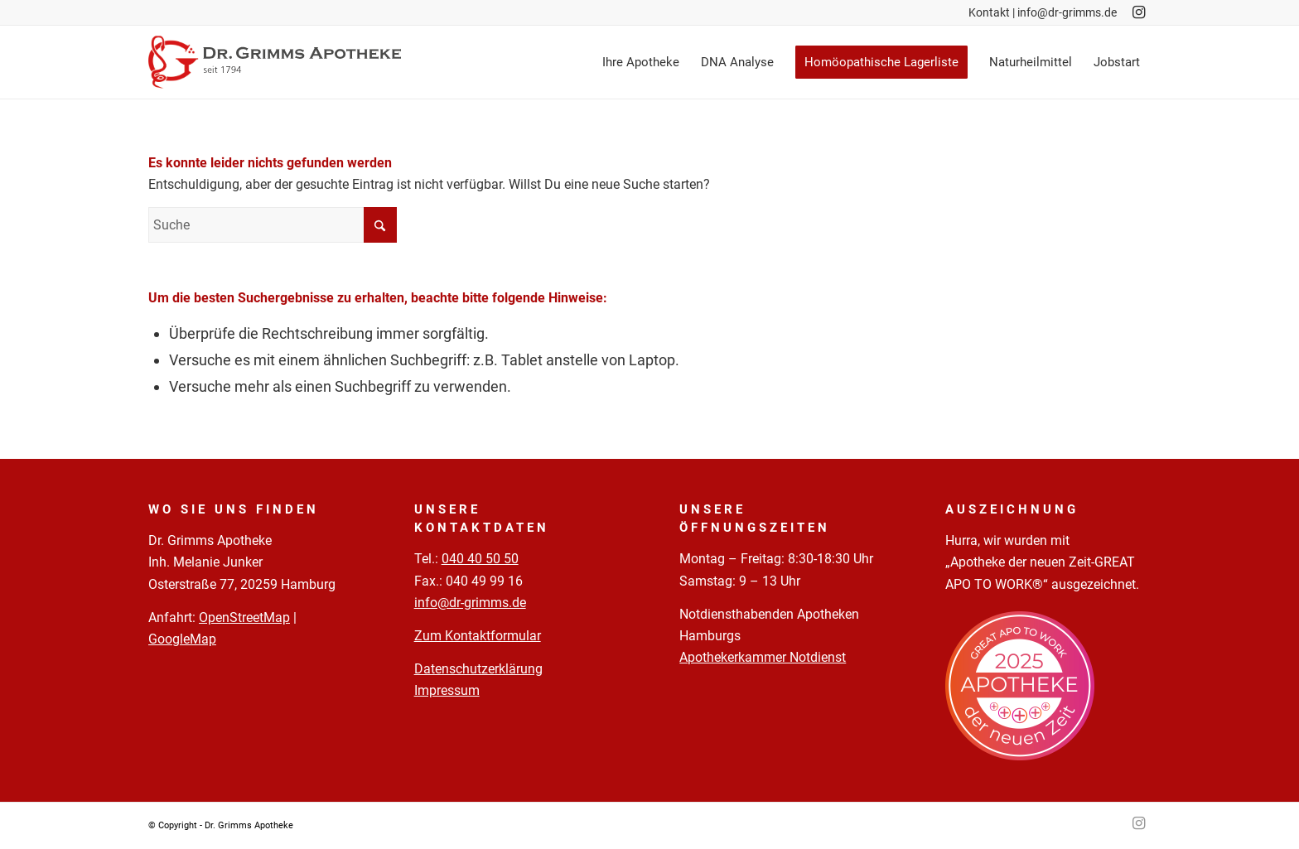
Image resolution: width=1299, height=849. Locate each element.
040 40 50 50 (480, 559)
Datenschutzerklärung (478, 669)
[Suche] (272, 225)
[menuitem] (641, 62)
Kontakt (989, 12)
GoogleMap (182, 639)
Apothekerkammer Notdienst (762, 657)
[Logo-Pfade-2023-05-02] (274, 62)
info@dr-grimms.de (1067, 12)
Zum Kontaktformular (477, 636)
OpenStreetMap (244, 617)
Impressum (447, 690)
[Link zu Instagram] (1138, 12)
